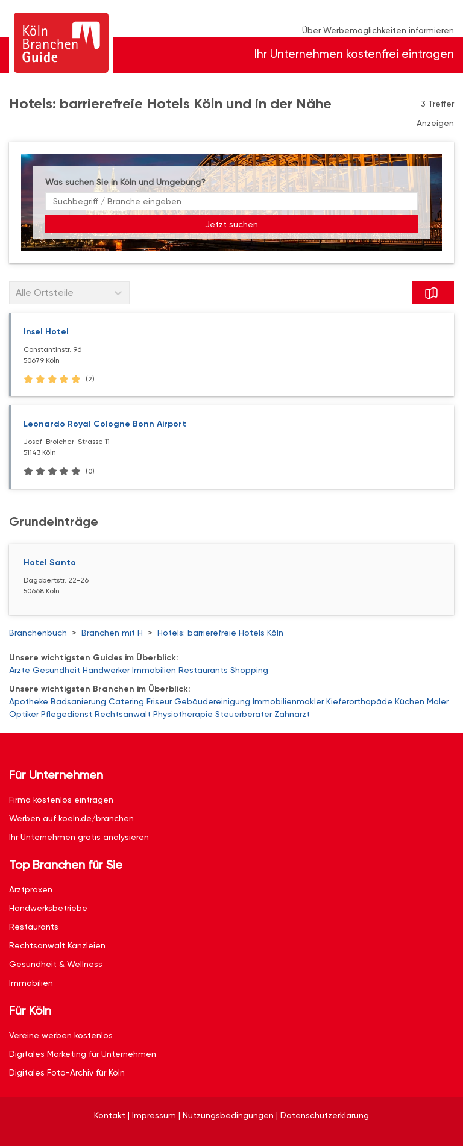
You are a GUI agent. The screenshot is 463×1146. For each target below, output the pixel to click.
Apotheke (28, 701)
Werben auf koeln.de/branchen (71, 818)
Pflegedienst (66, 714)
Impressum (154, 1115)
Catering (126, 701)
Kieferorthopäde (359, 701)
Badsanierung (78, 701)
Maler (438, 701)
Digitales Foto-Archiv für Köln (67, 1072)
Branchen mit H (112, 632)
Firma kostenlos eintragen (61, 799)
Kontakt (109, 1115)
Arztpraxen (30, 889)
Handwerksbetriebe (48, 908)
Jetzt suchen (231, 224)
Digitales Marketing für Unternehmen (82, 1054)
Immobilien (154, 670)
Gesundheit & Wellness (55, 964)
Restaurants (203, 670)
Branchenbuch (38, 632)
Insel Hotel (46, 332)
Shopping (249, 670)
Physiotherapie (183, 714)
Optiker (24, 714)
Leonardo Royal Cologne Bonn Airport (105, 424)
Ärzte (19, 670)
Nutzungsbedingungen (228, 1115)
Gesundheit (56, 670)
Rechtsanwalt (123, 714)
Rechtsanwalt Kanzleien (57, 945)
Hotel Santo (50, 562)
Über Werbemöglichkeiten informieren (378, 30)
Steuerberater (243, 714)
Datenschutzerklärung (324, 1115)
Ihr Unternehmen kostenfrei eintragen (354, 54)
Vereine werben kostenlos (61, 1035)
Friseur (159, 701)
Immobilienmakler (288, 701)
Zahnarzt (292, 714)
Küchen (409, 701)
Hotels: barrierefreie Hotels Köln (220, 632)
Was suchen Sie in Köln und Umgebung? (125, 182)
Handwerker (106, 670)
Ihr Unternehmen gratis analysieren (79, 837)
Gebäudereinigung (212, 701)
